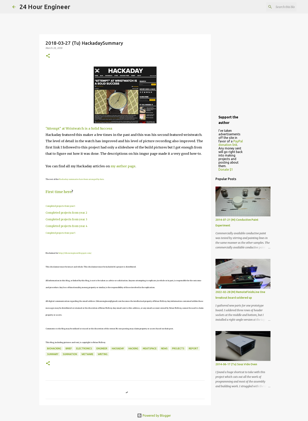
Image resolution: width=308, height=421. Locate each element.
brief (69, 348)
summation (70, 354)
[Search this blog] (275, 7)
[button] (48, 56)
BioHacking (54, 348)
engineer (101, 348)
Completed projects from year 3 (66, 219)
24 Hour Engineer (44, 6)
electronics (84, 348)
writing (102, 354)
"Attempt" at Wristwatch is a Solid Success (79, 128)
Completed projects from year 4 (66, 226)
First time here (58, 191)
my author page (123, 166)
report (193, 348)
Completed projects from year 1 (60, 206)
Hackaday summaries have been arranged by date (81, 179)
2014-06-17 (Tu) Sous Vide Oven (236, 364)
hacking (133, 348)
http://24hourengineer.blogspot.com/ (75, 253)
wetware (87, 354)
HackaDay (118, 348)
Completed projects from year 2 (66, 212)
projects (178, 348)
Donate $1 (225, 169)
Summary (52, 354)
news (164, 348)
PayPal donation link (230, 142)
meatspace (150, 348)
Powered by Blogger (154, 415)
